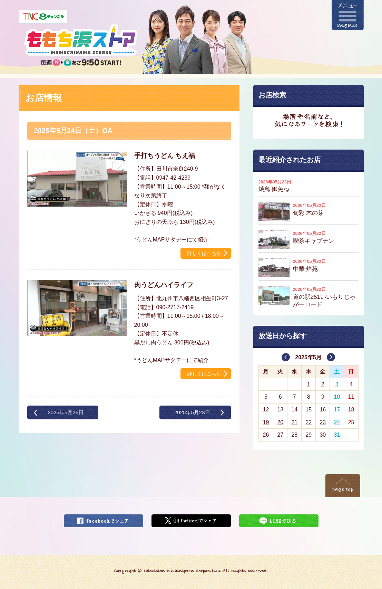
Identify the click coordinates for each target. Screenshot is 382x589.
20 (280, 422)
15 (308, 409)
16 (323, 409)
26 (266, 435)
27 (280, 435)
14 (294, 409)
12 (266, 409)
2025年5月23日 (192, 412)
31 (337, 435)
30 (323, 435)
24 (337, 422)
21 (294, 422)
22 (308, 422)
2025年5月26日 (66, 412)
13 (280, 409)
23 (323, 422)
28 (294, 435)
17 (337, 409)
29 (308, 435)
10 (337, 397)
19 (266, 422)
